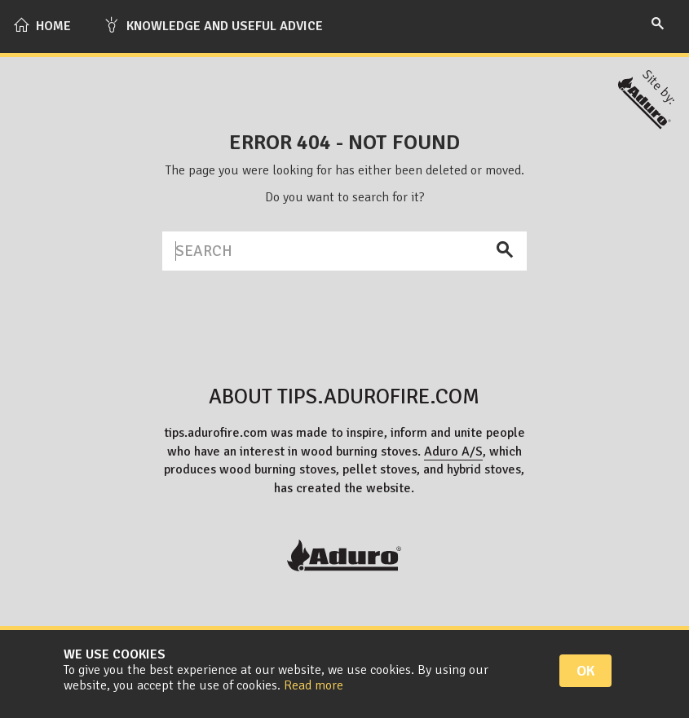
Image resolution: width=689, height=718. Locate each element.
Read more (313, 685)
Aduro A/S (453, 451)
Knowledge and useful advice (213, 25)
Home (42, 25)
